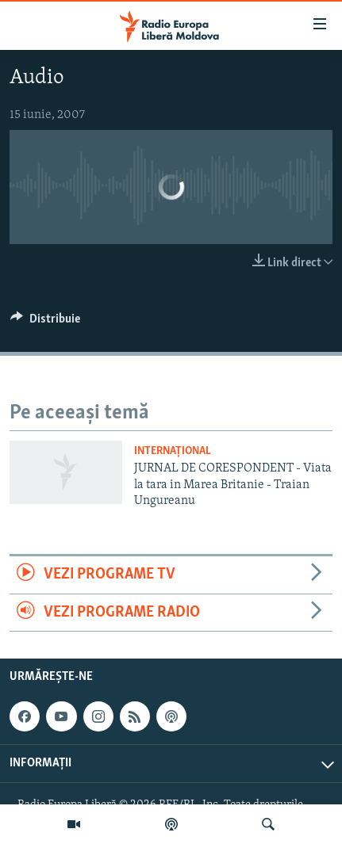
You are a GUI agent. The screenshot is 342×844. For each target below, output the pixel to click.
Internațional (172, 451)
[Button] (45, 322)
